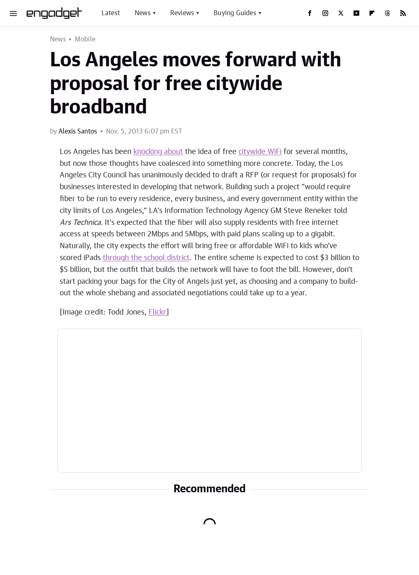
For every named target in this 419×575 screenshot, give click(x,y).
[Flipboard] (372, 13)
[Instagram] (325, 13)
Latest (110, 13)
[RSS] (403, 13)
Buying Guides (235, 13)
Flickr (157, 312)
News (143, 13)
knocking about (158, 152)
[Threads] (387, 13)
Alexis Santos (78, 131)
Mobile (85, 39)
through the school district (146, 258)
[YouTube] (356, 13)
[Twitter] (341, 13)
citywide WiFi (260, 152)
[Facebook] (310, 13)
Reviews (182, 13)
